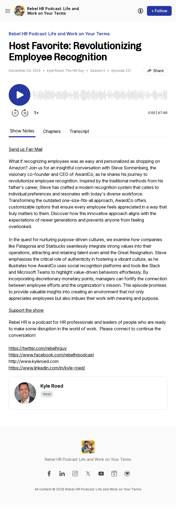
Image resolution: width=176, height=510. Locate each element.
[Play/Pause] (19, 95)
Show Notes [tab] (22, 130)
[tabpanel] (88, 261)
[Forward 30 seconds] (25, 113)
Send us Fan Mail (25, 149)
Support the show (26, 310)
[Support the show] (140, 11)
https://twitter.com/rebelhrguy (38, 348)
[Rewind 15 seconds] (15, 113)
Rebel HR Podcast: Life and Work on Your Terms (53, 11)
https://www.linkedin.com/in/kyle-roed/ (47, 368)
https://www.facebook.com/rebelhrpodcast (51, 354)
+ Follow (159, 10)
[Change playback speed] (36, 113)
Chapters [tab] (52, 131)
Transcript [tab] (79, 131)
